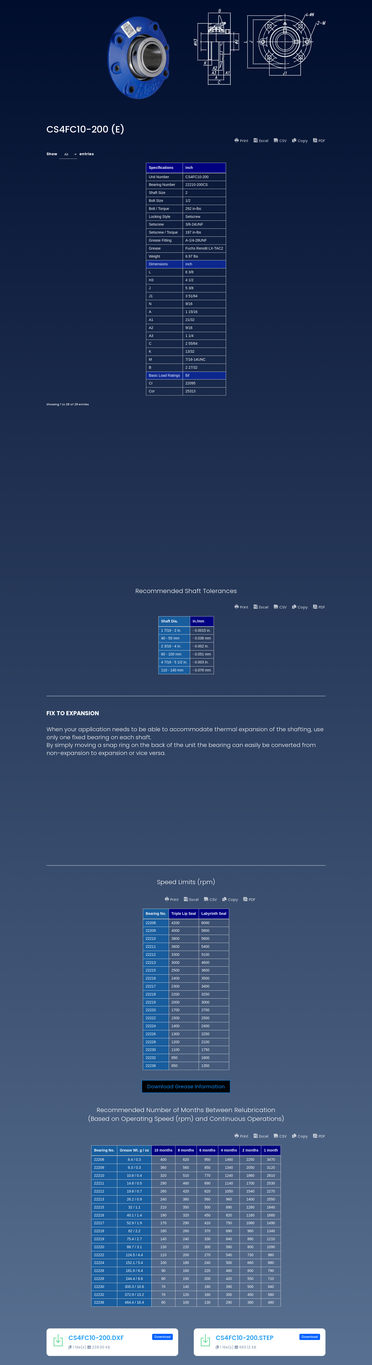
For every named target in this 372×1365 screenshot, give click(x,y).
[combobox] (68, 154)
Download (162, 1337)
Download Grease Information (186, 1086)
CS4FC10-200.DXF (96, 1338)
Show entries (70, 154)
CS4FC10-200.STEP (245, 1338)
